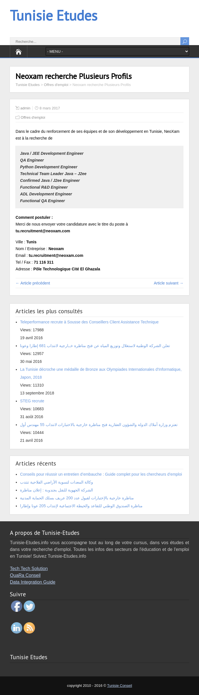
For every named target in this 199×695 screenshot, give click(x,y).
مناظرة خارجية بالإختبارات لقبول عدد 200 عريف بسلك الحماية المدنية (77, 498)
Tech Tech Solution (29, 568)
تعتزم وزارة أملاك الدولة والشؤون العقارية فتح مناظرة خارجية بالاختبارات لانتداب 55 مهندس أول (99, 424)
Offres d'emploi (33, 117)
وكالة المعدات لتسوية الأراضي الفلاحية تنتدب (56, 482)
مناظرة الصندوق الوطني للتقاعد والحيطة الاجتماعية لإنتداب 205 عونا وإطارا (81, 506)
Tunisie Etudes (53, 15)
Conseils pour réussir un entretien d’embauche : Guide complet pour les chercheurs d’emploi (101, 474)
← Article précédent (33, 283)
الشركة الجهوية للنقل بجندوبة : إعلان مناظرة (56, 490)
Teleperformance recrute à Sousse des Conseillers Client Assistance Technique (89, 322)
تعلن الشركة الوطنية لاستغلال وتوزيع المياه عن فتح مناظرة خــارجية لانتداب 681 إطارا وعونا (95, 345)
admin (25, 108)
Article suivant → (168, 283)
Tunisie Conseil (119, 685)
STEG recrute (32, 401)
